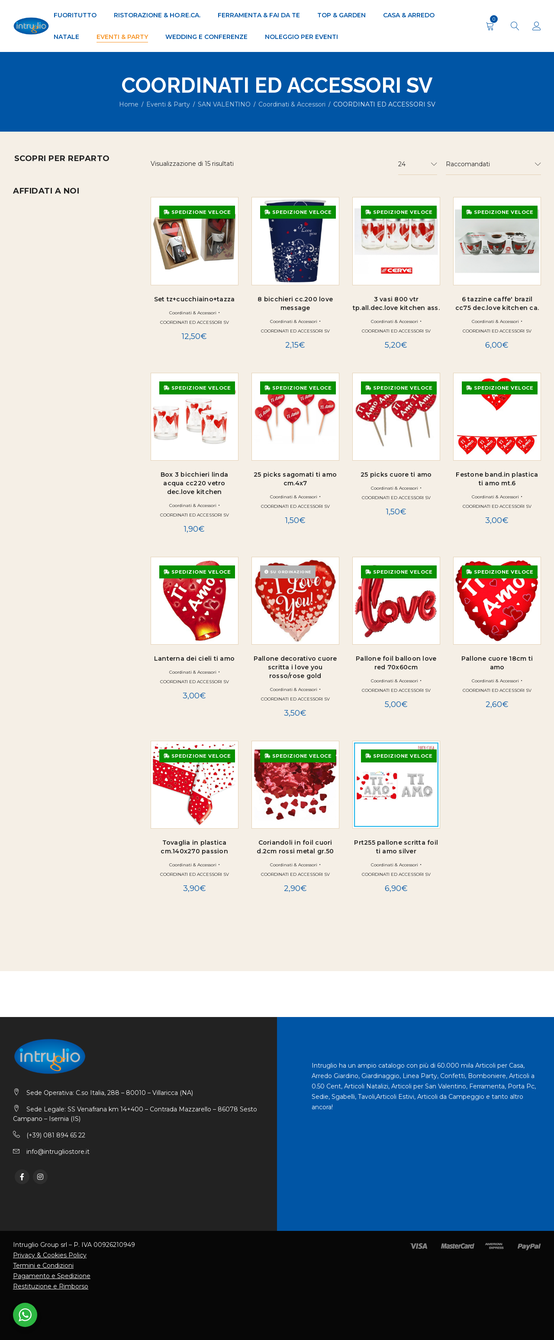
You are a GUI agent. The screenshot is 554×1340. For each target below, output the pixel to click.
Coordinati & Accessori (291, 104)
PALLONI (44, 450)
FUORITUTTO (33, 483)
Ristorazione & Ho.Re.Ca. (58, 532)
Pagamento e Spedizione (51, 1276)
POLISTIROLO (44, 380)
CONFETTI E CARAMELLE (62, 270)
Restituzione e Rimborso (50, 1286)
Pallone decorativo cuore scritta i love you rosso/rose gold (295, 667)
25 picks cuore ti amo (396, 474)
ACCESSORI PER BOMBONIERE (72, 242)
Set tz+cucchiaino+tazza (194, 299)
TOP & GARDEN (38, 548)
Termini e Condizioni (43, 1265)
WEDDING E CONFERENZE (56, 581)
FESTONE (37, 339)
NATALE (26, 499)
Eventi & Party (168, 104)
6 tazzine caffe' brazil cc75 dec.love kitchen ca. (497, 303)
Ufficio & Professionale (58, 565)
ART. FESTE (39, 256)
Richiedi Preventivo (71, 705)
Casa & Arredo (39, 209)
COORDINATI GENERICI (59, 283)
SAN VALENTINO (224, 104)
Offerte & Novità (44, 516)
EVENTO (35, 325)
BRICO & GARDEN (42, 193)
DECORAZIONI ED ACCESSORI (70, 297)
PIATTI (32, 367)
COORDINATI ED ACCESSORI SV (194, 322)
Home (128, 104)
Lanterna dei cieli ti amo (194, 658)
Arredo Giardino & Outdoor (66, 177)
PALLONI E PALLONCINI (60, 353)
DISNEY (34, 311)
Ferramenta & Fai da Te (55, 466)
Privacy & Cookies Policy (50, 1255)
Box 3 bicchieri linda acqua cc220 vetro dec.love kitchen (194, 483)
